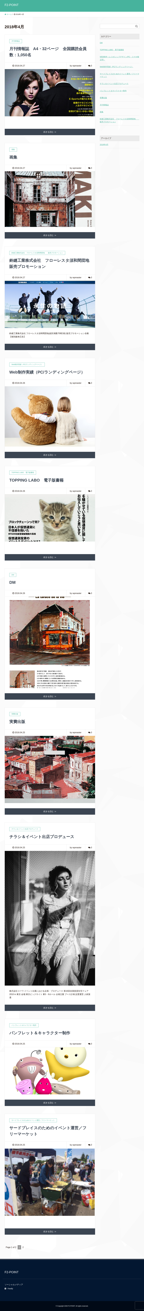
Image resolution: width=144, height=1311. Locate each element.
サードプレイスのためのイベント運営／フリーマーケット (119, 75)
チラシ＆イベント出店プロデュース (42, 836)
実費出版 (17, 721)
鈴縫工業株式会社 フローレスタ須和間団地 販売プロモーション (119, 120)
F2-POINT (12, 5)
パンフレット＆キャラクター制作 (40, 1032)
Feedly (9, 1288)
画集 (13, 157)
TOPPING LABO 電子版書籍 (37, 480)
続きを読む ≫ (49, 132)
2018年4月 (104, 145)
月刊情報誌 (104, 105)
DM (12, 582)
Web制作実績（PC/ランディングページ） (48, 372)
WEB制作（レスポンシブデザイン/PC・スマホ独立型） (119, 58)
